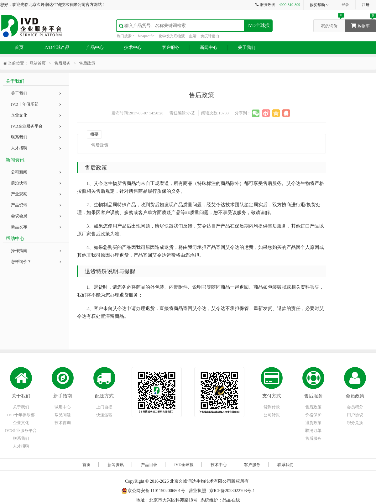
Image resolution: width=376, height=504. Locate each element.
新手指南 (62, 395)
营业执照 (197, 490)
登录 (345, 5)
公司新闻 (36, 172)
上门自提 (104, 407)
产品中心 (95, 47)
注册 (365, 5)
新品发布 (36, 226)
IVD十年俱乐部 (36, 104)
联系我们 (36, 137)
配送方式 (104, 395)
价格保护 (313, 414)
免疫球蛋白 (210, 36)
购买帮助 (319, 5)
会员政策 (355, 395)
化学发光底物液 (172, 36)
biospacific (146, 36)
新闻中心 (208, 47)
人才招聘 (36, 148)
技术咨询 (63, 422)
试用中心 (63, 407)
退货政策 (313, 422)
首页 (19, 47)
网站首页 (37, 63)
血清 (192, 36)
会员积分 (355, 407)
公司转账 (272, 414)
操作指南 (36, 250)
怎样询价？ (36, 261)
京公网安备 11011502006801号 (153, 490)
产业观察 (36, 194)
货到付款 (272, 407)
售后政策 (313, 407)
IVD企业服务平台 (36, 126)
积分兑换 (355, 422)
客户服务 (171, 47)
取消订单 (313, 430)
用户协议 (355, 414)
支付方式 (271, 395)
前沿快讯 (36, 183)
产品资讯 (36, 204)
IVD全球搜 (258, 25)
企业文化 (36, 115)
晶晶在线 (231, 500)
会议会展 (36, 215)
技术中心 (133, 47)
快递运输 (104, 414)
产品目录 (149, 464)
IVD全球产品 (57, 47)
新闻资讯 (115, 464)
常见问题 (63, 414)
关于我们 (246, 47)
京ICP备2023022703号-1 (232, 490)
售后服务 (313, 395)
